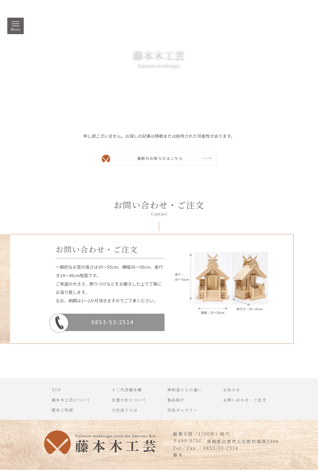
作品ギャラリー (184, 414)
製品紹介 (177, 403)
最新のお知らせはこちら (159, 159)
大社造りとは (121, 414)
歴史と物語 (54, 414)
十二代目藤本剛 (124, 393)
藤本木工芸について (64, 403)
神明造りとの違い (186, 393)
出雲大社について (126, 403)
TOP (47, 393)
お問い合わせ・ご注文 (251, 403)
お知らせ (236, 393)
